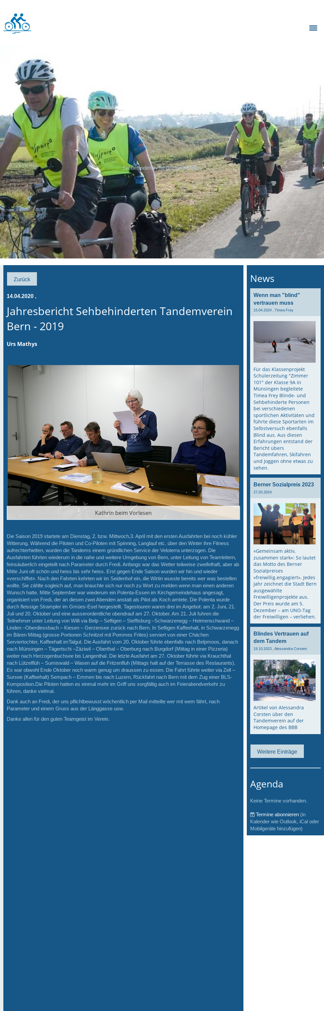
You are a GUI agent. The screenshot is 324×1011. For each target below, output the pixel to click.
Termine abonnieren (277, 814)
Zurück (22, 279)
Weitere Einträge (277, 752)
